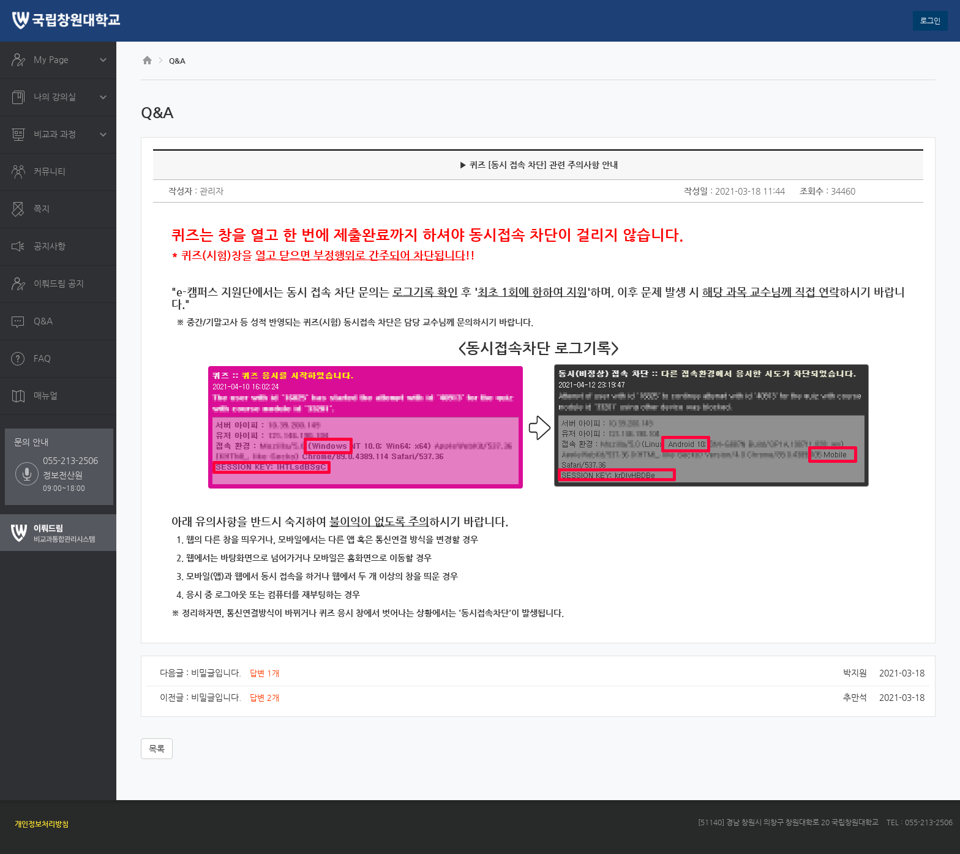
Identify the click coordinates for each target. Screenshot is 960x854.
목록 (157, 749)
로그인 (930, 21)
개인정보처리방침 (42, 824)
